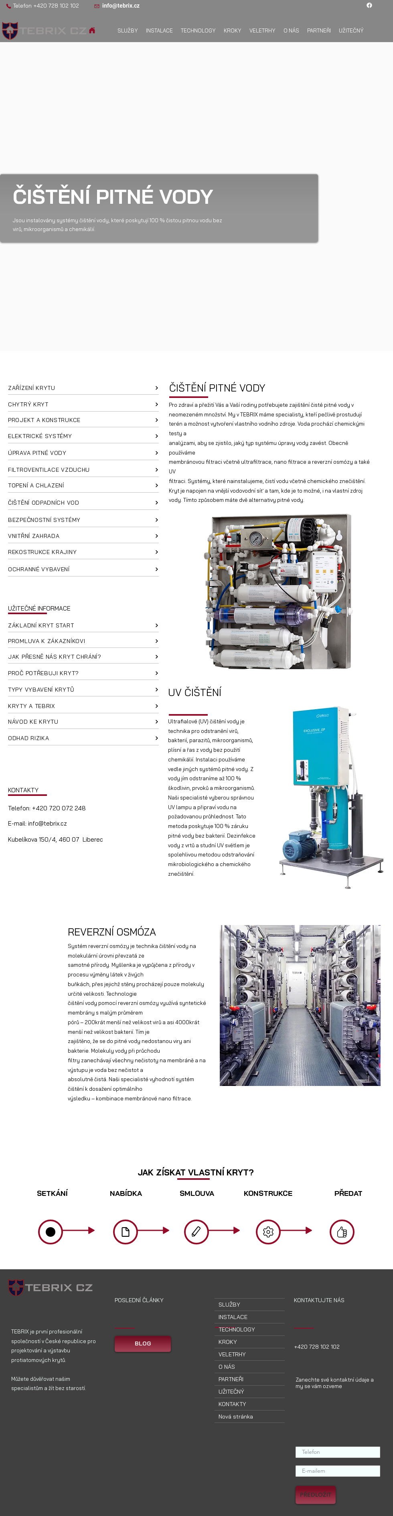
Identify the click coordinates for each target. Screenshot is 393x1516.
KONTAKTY (232, 1404)
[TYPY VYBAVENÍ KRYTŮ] (83, 689)
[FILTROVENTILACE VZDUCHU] (83, 470)
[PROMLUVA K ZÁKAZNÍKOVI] (83, 641)
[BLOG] (143, 1344)
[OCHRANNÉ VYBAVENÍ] (83, 569)
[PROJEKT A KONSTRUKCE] (83, 420)
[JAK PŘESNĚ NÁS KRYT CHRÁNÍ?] (83, 657)
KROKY (228, 1342)
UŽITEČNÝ (231, 1391)
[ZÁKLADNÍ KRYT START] (83, 625)
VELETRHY (232, 1354)
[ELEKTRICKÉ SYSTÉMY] (83, 436)
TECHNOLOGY (237, 1329)
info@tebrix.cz (47, 823)
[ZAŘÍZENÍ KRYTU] (83, 388)
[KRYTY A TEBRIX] (83, 706)
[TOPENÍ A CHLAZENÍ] (83, 486)
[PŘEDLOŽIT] (316, 1495)
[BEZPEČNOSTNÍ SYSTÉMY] (83, 520)
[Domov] (92, 30)
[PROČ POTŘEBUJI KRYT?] (83, 673)
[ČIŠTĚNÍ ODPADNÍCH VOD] (83, 503)
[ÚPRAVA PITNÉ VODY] (83, 453)
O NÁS (227, 1366)
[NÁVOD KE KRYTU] (83, 722)
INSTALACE (233, 1317)
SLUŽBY (229, 1304)
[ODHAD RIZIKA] (83, 738)
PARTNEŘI (231, 1379)
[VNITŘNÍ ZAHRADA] (83, 536)
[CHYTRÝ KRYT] (83, 405)
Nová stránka (236, 1416)
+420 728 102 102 (56, 5)
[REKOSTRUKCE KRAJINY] (83, 552)
